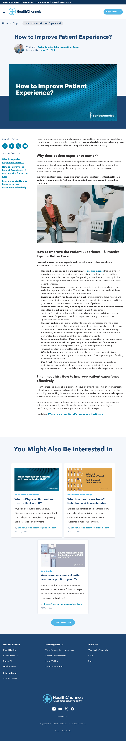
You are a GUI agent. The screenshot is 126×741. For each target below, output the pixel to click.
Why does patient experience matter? (13, 161)
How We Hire (51, 661)
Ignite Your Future (54, 666)
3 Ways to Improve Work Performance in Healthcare (75, 413)
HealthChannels (11, 2)
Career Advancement (55, 655)
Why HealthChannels (98, 650)
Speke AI (7, 661)
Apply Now (113, 12)
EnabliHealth (27, 2)
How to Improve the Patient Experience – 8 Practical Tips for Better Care (15, 171)
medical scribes (95, 270)
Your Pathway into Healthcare (59, 650)
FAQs (90, 655)
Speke (54, 2)
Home (5, 23)
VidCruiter (67, 731)
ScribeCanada (10, 678)
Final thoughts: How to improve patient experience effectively (14, 184)
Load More (63, 622)
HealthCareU (66, 2)
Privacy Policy (62, 716)
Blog (15, 23)
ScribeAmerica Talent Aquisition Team (58, 47)
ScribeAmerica (42, 2)
